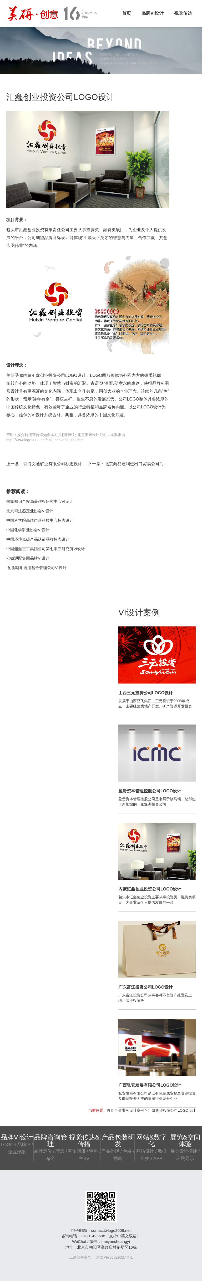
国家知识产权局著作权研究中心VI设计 (39, 501)
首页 (126, 13)
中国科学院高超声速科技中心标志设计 (39, 520)
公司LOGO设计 (71, 375)
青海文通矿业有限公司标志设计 (52, 464)
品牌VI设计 (153, 13)
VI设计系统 (42, 415)
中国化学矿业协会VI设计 (27, 530)
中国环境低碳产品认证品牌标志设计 (37, 539)
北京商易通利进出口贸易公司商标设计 (140, 464)
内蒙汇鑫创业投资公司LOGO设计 (149, 889)
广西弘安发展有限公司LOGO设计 (149, 1085)
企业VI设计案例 (131, 1110)
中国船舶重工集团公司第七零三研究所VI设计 (45, 548)
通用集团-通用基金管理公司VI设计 (36, 567)
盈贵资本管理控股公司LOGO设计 (149, 791)
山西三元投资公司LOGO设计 (145, 693)
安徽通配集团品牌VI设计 (27, 558)
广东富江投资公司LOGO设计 (145, 987)
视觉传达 (183, 13)
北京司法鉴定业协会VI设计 (29, 511)
